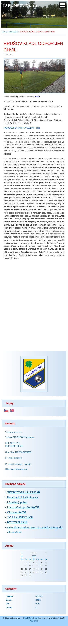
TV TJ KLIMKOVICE (20, 517)
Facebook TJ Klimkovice (22, 497)
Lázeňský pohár (17, 502)
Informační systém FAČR (23, 507)
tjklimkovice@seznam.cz (16, 469)
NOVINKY (13, 32)
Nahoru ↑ (34, 621)
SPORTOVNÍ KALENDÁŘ (23, 492)
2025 (34, 556)
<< (22, 553)
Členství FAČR (16, 512)
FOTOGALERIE (17, 522)
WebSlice (28, 618)
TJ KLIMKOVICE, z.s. (20, 5)
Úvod (4, 32)
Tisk (36, 618)
